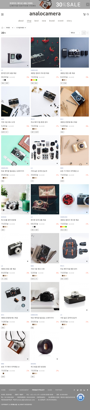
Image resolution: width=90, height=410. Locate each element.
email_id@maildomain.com (25, 400)
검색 (88, 14)
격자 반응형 (83, 32)
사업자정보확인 (41, 397)
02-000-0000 (64, 394)
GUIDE (50, 390)
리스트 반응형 (87, 32)
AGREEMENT (24, 390)
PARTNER (58, 390)
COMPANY (12, 390)
